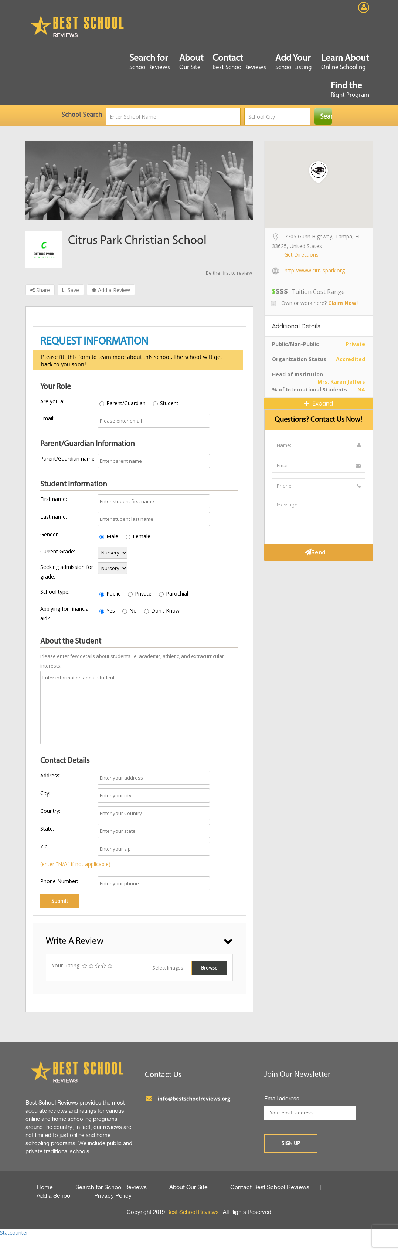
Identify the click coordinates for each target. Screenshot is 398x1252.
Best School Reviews (192, 1212)
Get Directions (301, 254)
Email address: (282, 1099)
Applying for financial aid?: (65, 613)
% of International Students (309, 389)
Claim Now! (343, 302)
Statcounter (14, 1232)
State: (47, 828)
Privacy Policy (113, 1196)
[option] (139, 180)
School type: (54, 591)
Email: (47, 418)
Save (70, 290)
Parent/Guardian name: (68, 458)
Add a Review (111, 290)
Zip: (44, 846)
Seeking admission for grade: (66, 571)
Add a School (54, 1196)
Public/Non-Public (295, 343)
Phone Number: (59, 881)
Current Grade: (57, 551)
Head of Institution (297, 374)
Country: (50, 810)
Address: (50, 775)
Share (40, 290)
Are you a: (52, 401)
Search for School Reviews (111, 1187)
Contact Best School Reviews (269, 1187)
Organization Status (299, 359)
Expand (318, 403)
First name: (53, 498)
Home (45, 1187)
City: (45, 793)
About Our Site (188, 1187)
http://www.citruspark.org (315, 270)
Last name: (53, 516)
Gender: (49, 534)
